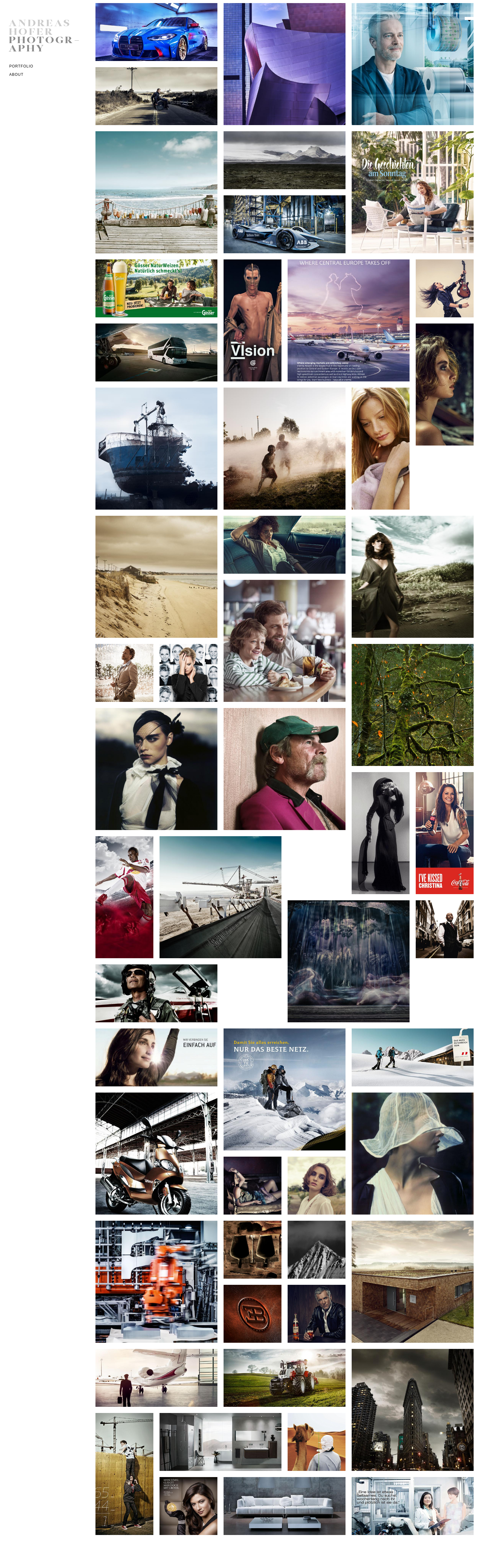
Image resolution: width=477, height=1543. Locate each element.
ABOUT (16, 74)
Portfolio (21, 66)
